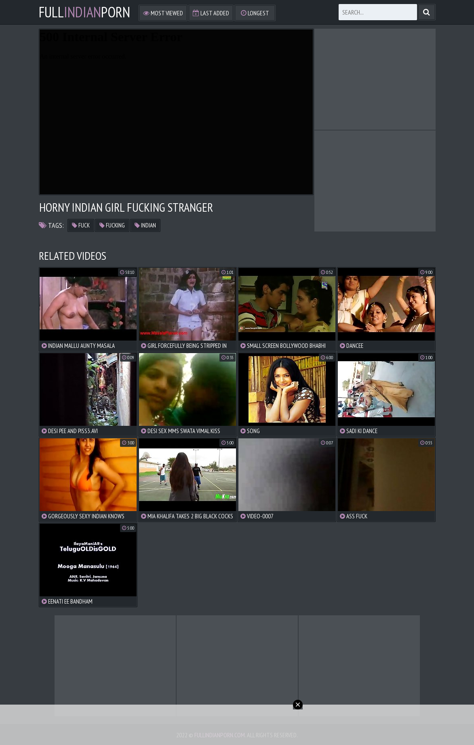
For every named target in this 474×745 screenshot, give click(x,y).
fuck (81, 225)
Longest (255, 13)
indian (145, 225)
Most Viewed (163, 13)
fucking (112, 225)
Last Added (211, 13)
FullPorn (84, 12)
